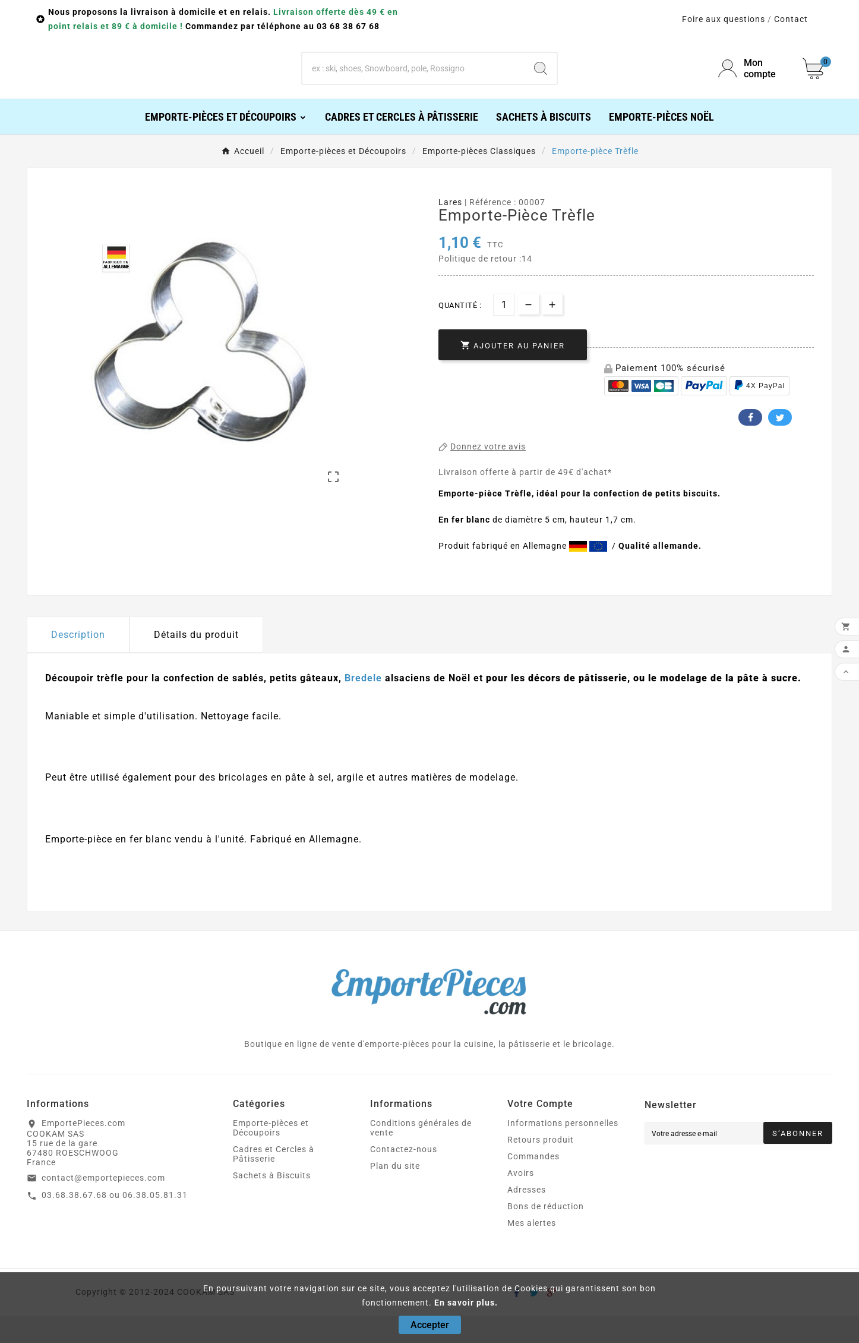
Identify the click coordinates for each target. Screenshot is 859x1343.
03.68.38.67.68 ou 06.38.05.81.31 (115, 1221)
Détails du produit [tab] (196, 661)
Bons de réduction (545, 1233)
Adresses (526, 1216)
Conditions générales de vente (421, 1154)
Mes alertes (531, 1249)
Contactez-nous (403, 1176)
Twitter (777, 444)
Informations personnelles (562, 1150)
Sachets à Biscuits (272, 1202)
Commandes (533, 1183)
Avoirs (520, 1199)
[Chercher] (413, 82)
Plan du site (395, 1192)
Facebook (748, 444)
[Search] (540, 82)
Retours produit (540, 1166)
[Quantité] (504, 331)
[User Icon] (753, 82)
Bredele (363, 704)
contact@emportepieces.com (103, 1204)
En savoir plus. (466, 1302)
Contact (791, 19)
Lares (450, 229)
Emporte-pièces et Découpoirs (271, 1154)
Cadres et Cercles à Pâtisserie (273, 1180)
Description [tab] (78, 661)
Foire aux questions (723, 19)
